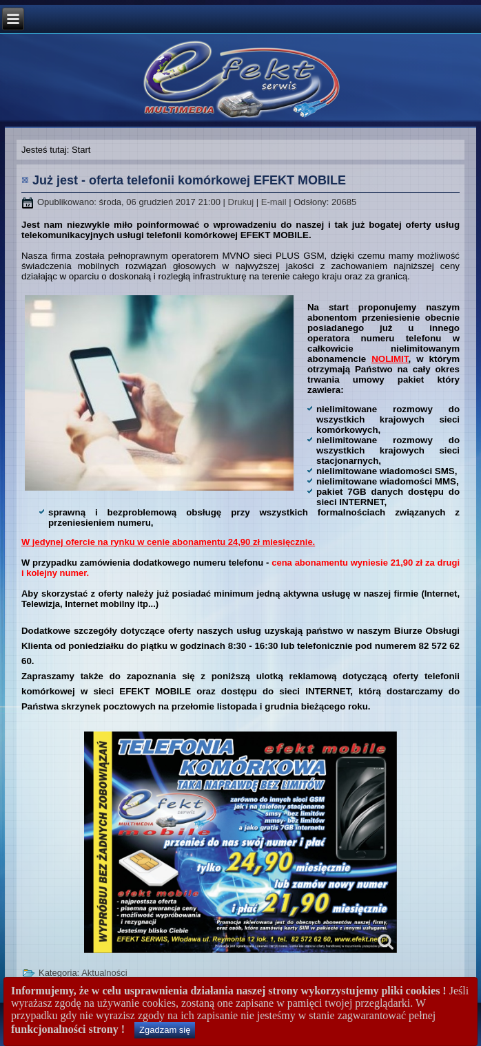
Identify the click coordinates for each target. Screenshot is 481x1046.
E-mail (275, 202)
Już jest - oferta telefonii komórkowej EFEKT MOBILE (189, 180)
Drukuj (242, 202)
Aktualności (104, 973)
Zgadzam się (164, 1030)
